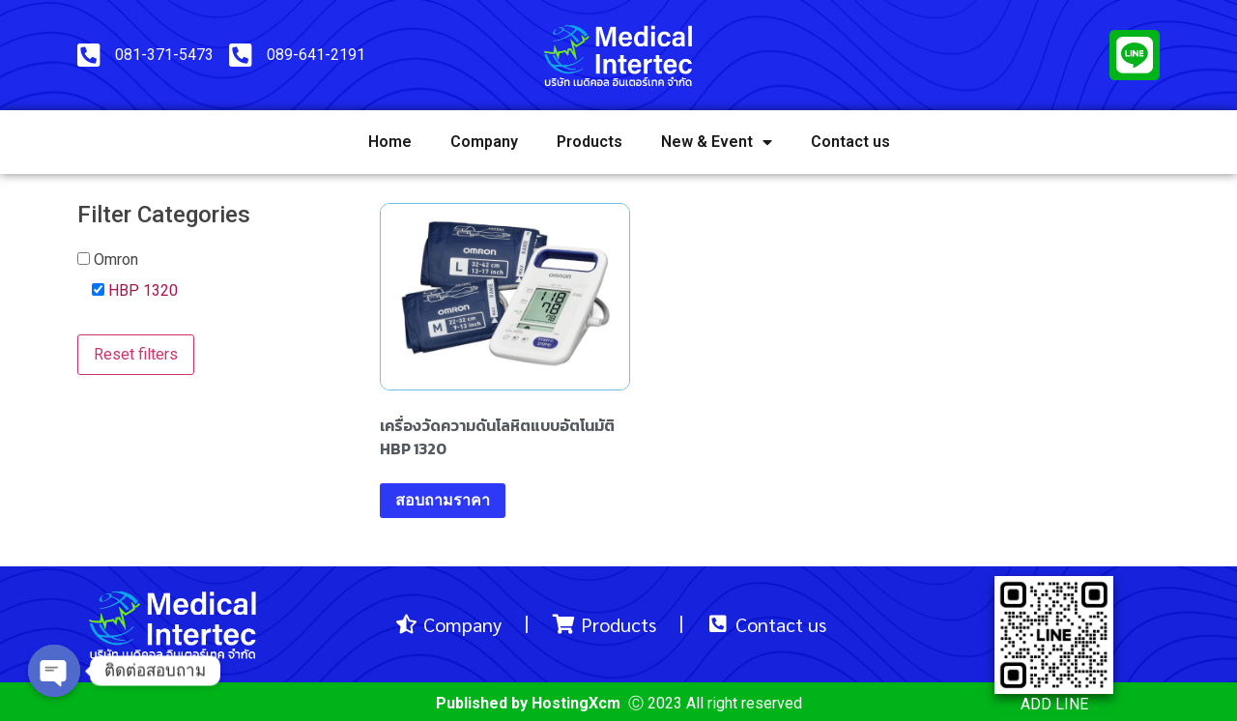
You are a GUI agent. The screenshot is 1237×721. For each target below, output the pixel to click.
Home (390, 141)
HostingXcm (576, 703)
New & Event (716, 142)
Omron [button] (116, 259)
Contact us (850, 141)
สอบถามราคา (442, 500)
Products (589, 141)
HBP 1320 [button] (143, 290)
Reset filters (136, 354)
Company (484, 141)
